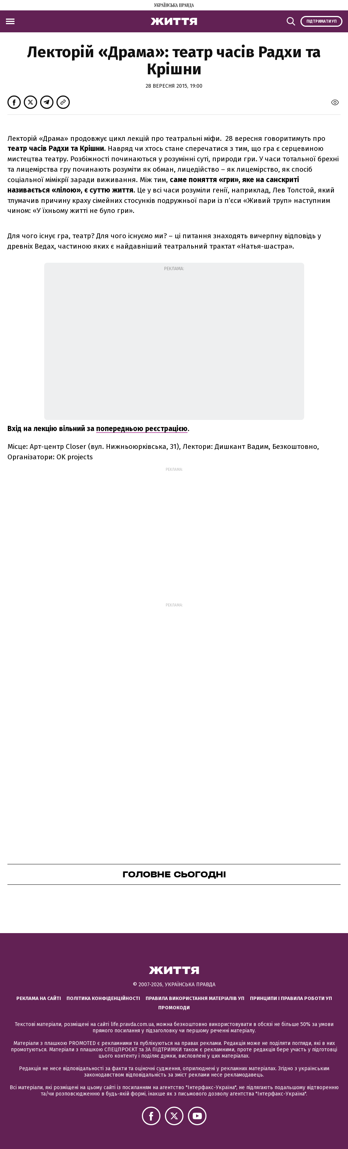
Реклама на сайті (38, 998)
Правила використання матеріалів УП (195, 998)
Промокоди (174, 1007)
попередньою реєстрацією (142, 428)
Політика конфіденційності (103, 998)
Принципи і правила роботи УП (291, 998)
